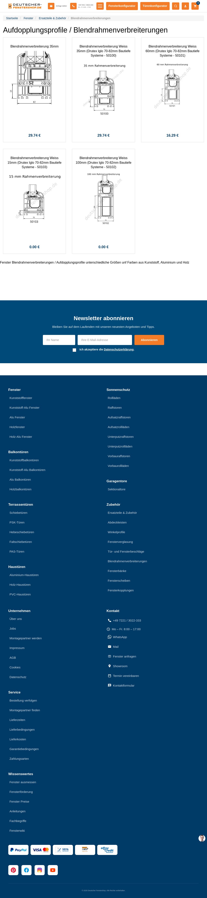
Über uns (16, 618)
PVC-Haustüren (20, 594)
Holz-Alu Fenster (21, 436)
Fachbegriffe (18, 821)
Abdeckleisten (117, 522)
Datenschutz (18, 677)
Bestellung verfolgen (23, 700)
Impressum (17, 648)
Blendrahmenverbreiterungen (127, 561)
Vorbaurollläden (118, 465)
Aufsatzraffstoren (119, 417)
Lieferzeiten (17, 720)
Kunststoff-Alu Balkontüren (27, 470)
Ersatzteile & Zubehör (122, 512)
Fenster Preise (19, 801)
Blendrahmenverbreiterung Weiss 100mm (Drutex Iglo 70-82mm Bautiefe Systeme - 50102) (103, 162)
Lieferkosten (18, 739)
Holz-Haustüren (20, 584)
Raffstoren (115, 407)
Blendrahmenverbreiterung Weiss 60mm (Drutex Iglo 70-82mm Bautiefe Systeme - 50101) (173, 51)
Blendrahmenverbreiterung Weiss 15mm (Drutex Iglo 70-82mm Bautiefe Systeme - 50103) (34, 162)
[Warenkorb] (195, 6)
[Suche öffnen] (175, 6)
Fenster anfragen (122, 656)
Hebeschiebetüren (22, 532)
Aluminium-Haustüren (24, 575)
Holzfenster (17, 427)
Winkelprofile (116, 532)
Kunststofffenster (21, 398)
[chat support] (202, 838)
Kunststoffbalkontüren (24, 460)
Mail (113, 646)
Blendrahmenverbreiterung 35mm (34, 46)
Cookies (15, 667)
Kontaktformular (121, 685)
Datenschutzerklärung (119, 349)
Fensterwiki (17, 830)
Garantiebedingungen (24, 749)
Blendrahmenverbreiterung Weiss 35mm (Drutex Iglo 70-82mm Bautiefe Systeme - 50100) (104, 51)
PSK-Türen (17, 522)
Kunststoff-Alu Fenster (24, 407)
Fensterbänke (117, 571)
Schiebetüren (18, 512)
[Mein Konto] (185, 6)
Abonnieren (149, 340)
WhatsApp (117, 637)
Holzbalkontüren (20, 489)
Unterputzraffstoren (121, 436)
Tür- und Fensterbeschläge (126, 551)
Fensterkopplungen (121, 590)
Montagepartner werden (26, 638)
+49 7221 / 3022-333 (124, 620)
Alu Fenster (17, 417)
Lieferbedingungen (22, 729)
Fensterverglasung (120, 541)
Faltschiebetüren (21, 541)
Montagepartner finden (25, 710)
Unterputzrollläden (120, 446)
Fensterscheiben (119, 580)
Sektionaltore (117, 489)
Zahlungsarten (19, 758)
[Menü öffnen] (100, 6)
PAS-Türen (17, 551)
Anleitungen (17, 811)
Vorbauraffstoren (119, 456)
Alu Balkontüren (20, 479)
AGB (13, 657)
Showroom (118, 666)
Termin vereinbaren (123, 675)
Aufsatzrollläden (118, 427)
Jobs (13, 628)
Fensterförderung (21, 792)
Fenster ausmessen (23, 782)
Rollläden (114, 398)
